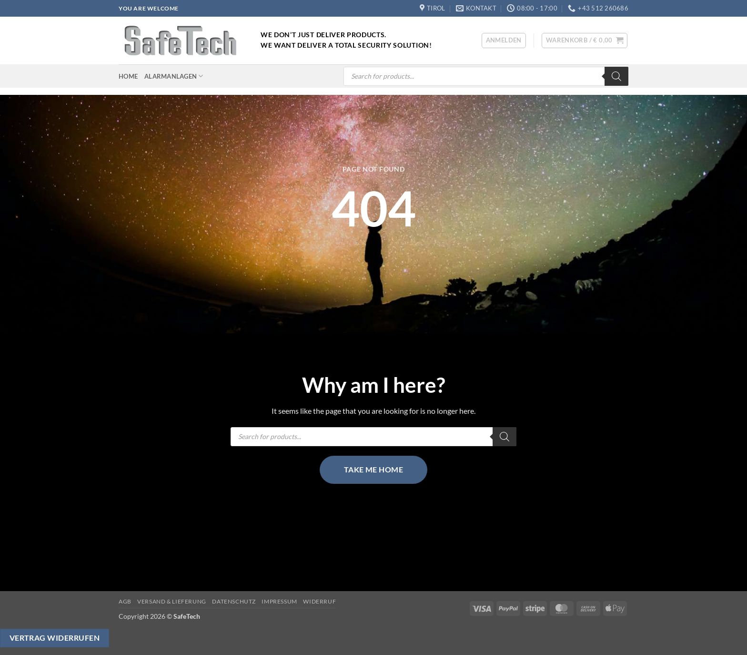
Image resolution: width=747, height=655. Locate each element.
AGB (125, 601)
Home (128, 76)
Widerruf (319, 601)
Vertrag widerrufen (55, 638)
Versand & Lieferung (171, 601)
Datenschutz (234, 601)
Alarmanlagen (173, 76)
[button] (504, 40)
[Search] (616, 76)
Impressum (279, 601)
